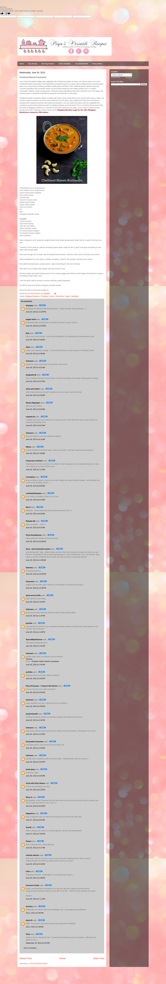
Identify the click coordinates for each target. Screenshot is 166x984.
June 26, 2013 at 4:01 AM (35, 367)
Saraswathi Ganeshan (34, 742)
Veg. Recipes (32, 64)
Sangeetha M (31, 375)
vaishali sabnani (32, 855)
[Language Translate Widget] (121, 75)
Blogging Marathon (32, 296)
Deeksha (29, 568)
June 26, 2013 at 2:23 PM (35, 734)
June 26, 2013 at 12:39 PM (36, 588)
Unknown (29, 361)
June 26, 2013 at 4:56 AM (35, 395)
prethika (29, 672)
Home (22, 64)
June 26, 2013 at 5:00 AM (35, 409)
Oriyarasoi (30, 581)
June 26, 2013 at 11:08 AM (36, 560)
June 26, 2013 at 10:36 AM (36, 541)
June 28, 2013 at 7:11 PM (35, 899)
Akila (28, 347)
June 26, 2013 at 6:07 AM (35, 425)
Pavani (28, 841)
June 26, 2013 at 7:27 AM (35, 469)
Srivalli (28, 827)
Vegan (67, 296)
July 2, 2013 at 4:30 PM (34, 913)
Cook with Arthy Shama (35, 783)
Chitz (28, 871)
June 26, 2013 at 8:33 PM (35, 806)
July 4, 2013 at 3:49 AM (34, 927)
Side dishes (60, 296)
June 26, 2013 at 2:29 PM (35, 748)
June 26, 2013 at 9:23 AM (35, 527)
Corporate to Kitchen (34, 461)
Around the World (81, 64)
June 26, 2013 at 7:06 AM (35, 453)
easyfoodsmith (32, 714)
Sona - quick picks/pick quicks (38, 549)
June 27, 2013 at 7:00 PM (35, 834)
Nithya (28, 447)
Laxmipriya (30, 477)
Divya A (29, 797)
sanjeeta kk (30, 417)
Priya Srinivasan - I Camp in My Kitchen (42, 686)
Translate (126, 77)
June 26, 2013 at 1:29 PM (35, 632)
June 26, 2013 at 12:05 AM (36, 326)
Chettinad (44, 296)
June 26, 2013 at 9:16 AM (35, 514)
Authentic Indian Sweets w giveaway (45, 661)
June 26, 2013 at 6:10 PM (35, 790)
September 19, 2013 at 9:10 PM (38, 943)
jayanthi (29, 623)
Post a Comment (30, 948)
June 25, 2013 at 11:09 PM (36, 312)
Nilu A (28, 507)
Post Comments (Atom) (38, 963)
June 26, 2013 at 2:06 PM (35, 692)
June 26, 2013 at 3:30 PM (35, 762)
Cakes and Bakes (65, 64)
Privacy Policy (97, 64)
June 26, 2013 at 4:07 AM (35, 381)
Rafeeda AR (30, 521)
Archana (29, 906)
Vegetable (75, 296)
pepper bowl (31, 319)
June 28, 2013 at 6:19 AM (35, 864)
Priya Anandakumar (34, 535)
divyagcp (29, 305)
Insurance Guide (32, 885)
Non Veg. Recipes (48, 64)
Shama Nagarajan (33, 403)
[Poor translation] (7, 13)
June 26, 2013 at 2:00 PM (35, 678)
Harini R (29, 920)
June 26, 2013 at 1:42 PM (35, 646)
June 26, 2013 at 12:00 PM (36, 574)
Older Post (98, 958)
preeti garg (30, 769)
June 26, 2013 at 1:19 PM (35, 616)
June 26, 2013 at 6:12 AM (35, 439)
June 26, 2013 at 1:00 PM (35, 602)
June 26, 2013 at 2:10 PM (35, 720)
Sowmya (29, 659)
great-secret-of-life (33, 595)
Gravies (52, 296)
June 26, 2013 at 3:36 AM (35, 354)
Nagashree (30, 813)
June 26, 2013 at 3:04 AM (35, 340)
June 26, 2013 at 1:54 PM (35, 665)
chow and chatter (33, 389)
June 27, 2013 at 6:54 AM (35, 820)
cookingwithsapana (34, 493)
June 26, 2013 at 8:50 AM (35, 486)
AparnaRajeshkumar (34, 639)
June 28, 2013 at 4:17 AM (35, 848)
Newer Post (25, 958)
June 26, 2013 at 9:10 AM (35, 500)
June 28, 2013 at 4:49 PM (35, 878)
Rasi (27, 333)
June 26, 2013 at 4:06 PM (35, 776)
